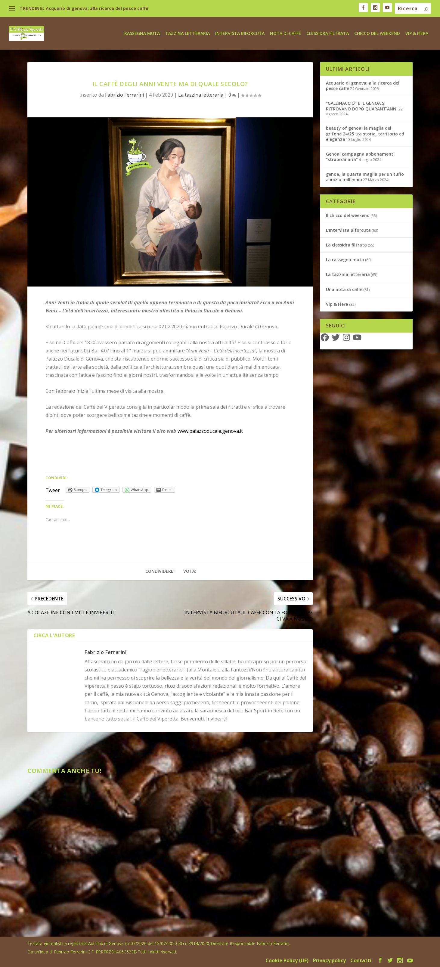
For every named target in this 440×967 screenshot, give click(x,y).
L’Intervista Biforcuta (348, 230)
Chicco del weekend (377, 33)
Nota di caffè (285, 33)
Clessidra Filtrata (327, 33)
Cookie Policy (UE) (286, 960)
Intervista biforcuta (240, 33)
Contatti (360, 960)
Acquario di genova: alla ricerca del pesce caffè (97, 8)
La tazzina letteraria (200, 94)
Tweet (52, 490)
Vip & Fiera (416, 33)
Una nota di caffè (344, 289)
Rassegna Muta (142, 33)
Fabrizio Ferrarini (124, 94)
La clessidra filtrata (346, 244)
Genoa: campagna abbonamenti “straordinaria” (360, 156)
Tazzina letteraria (187, 33)
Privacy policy (329, 960)
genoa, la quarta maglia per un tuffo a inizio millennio (365, 176)
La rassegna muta (345, 259)
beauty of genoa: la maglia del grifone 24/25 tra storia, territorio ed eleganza (365, 133)
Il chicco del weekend (348, 215)
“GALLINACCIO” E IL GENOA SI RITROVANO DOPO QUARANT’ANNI (362, 105)
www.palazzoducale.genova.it (210, 430)
